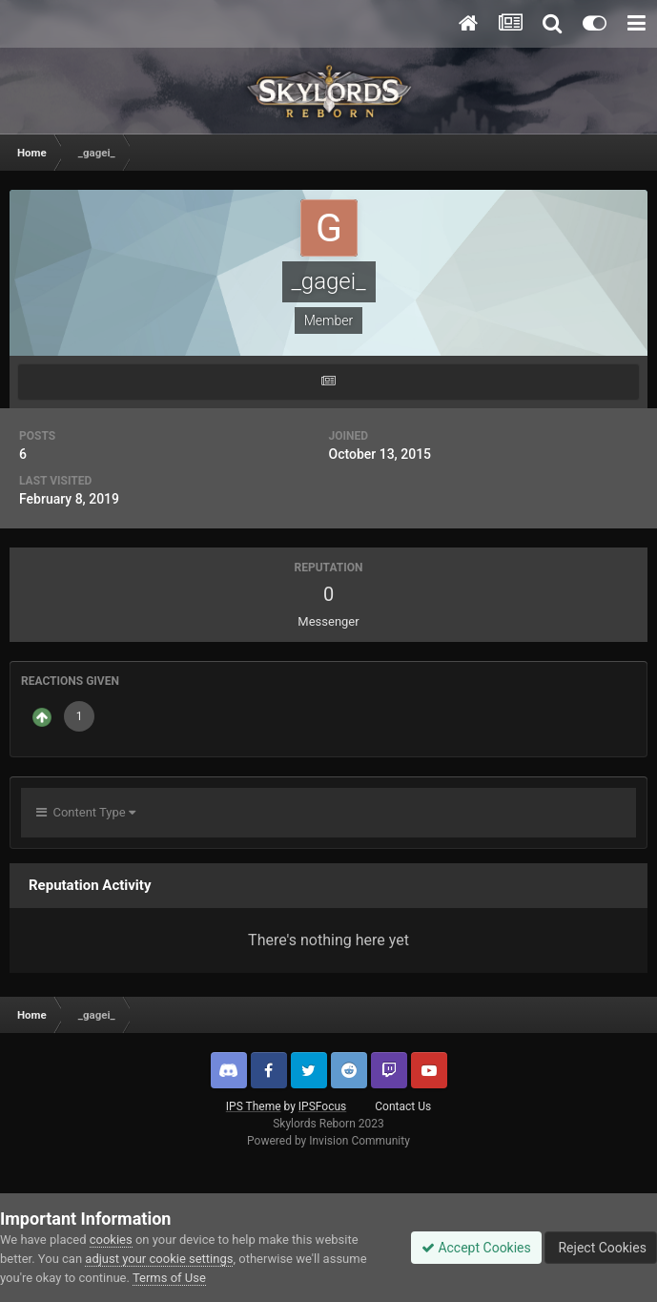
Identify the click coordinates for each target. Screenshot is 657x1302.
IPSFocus (322, 1106)
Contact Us (403, 1106)
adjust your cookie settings (159, 1258)
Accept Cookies (476, 1247)
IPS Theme (253, 1106)
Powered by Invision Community (328, 1140)
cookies (111, 1239)
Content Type (85, 812)
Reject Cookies (601, 1247)
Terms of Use (169, 1278)
